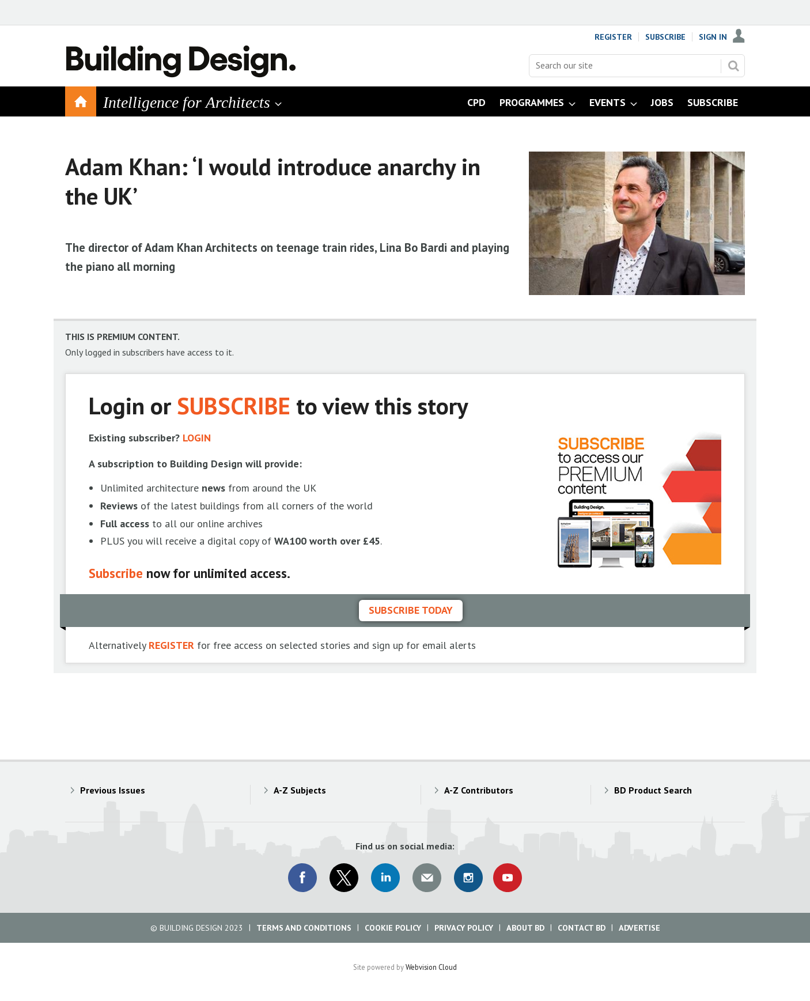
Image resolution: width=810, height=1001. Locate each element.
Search (733, 65)
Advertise (639, 928)
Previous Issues (112, 790)
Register (613, 36)
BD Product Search (653, 790)
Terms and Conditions (303, 928)
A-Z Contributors (478, 790)
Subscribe (665, 36)
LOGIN (197, 437)
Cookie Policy (393, 928)
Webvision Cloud (431, 967)
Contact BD (581, 928)
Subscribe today (411, 610)
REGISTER (171, 645)
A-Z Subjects (300, 790)
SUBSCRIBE (233, 405)
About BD (525, 928)
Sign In (713, 36)
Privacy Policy (463, 928)
